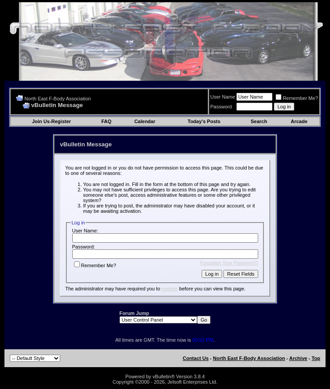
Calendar (144, 121)
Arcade (299, 121)
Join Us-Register (51, 121)
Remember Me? (297, 98)
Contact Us (196, 358)
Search (259, 121)
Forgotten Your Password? (229, 262)
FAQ (106, 121)
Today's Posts (204, 121)
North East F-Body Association (58, 98)
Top (316, 358)
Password (221, 106)
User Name (222, 96)
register (169, 288)
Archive (298, 358)
